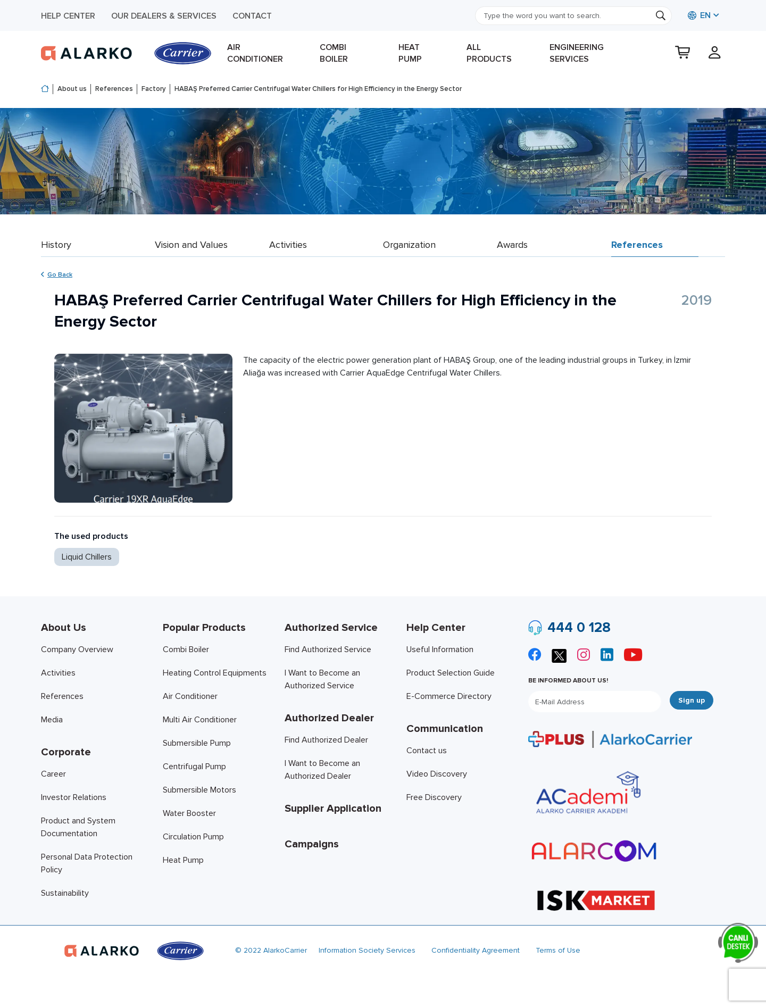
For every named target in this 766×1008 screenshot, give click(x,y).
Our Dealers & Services (164, 16)
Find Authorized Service (328, 649)
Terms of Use (558, 950)
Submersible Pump (197, 743)
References (114, 89)
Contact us (426, 750)
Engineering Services (576, 53)
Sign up (691, 700)
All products (489, 53)
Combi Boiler (334, 53)
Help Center (68, 16)
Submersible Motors (199, 790)
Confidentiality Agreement (475, 950)
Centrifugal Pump (194, 766)
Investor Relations (73, 797)
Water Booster (189, 813)
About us (72, 89)
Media (52, 719)
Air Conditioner (255, 53)
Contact (252, 16)
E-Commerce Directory (449, 696)
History (56, 245)
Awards (512, 245)
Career (53, 774)
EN (699, 15)
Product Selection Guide (450, 673)
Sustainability (65, 893)
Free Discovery (434, 797)
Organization (409, 245)
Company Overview (77, 649)
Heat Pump (410, 53)
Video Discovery (436, 774)
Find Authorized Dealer (326, 740)
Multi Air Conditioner (200, 719)
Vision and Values (191, 245)
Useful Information (439, 649)
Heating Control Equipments (215, 673)
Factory (153, 89)
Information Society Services (367, 950)
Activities (288, 245)
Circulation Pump (193, 836)
